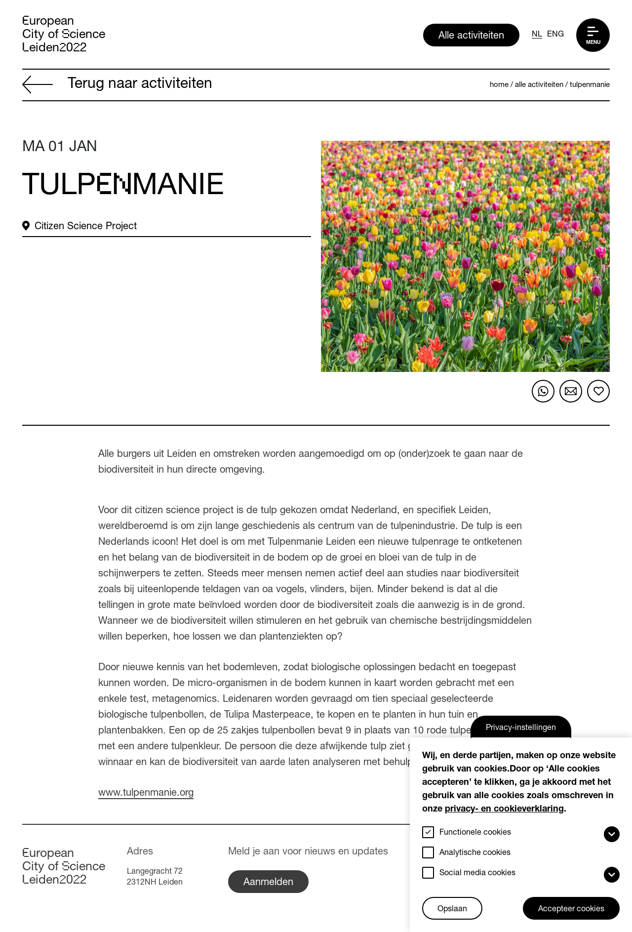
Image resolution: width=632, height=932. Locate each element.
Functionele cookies (475, 833)
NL (537, 35)
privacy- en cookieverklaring (504, 809)
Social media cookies (477, 874)
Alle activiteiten (471, 36)
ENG (555, 35)
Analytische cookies (475, 853)
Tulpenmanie (590, 85)
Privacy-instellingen (521, 728)
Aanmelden (268, 883)
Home (499, 85)
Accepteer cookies (571, 910)
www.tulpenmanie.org (146, 794)
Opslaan (452, 910)
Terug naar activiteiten (117, 85)
